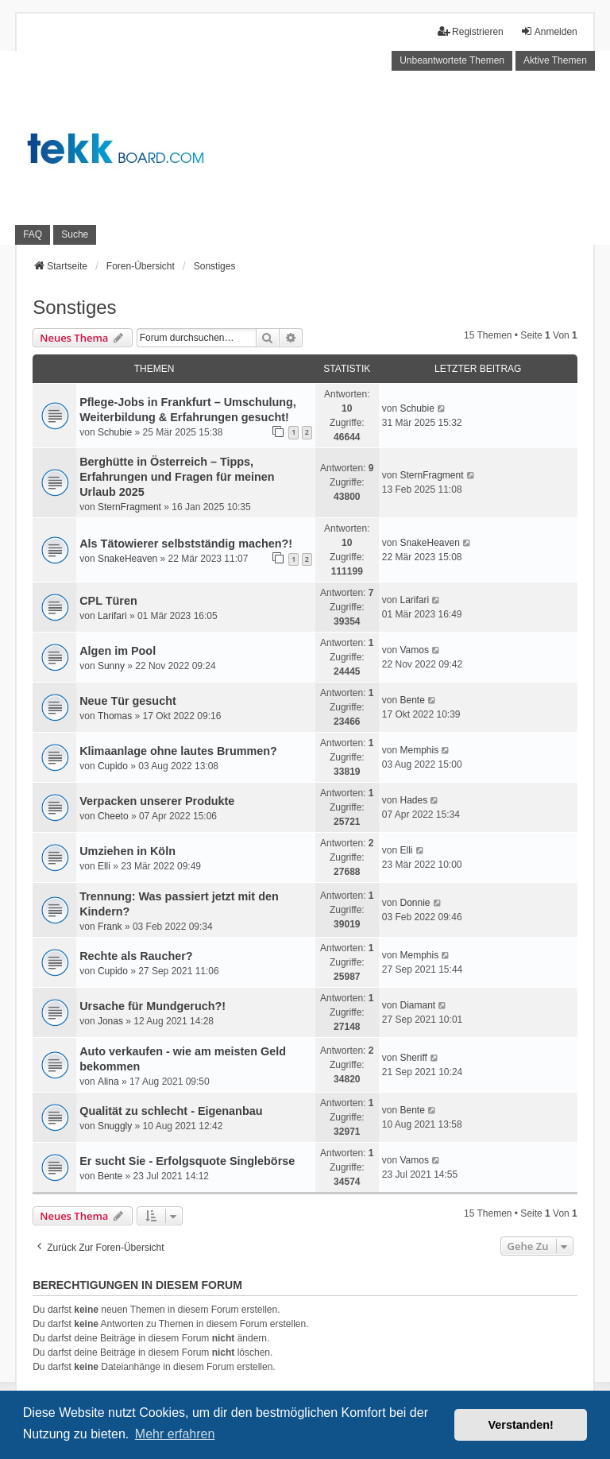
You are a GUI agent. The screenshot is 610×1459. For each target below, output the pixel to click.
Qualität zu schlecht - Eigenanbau (170, 1111)
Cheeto (113, 816)
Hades (413, 800)
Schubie (115, 432)
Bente (412, 700)
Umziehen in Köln (127, 851)
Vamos (414, 650)
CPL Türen (108, 600)
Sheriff (413, 1057)
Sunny (111, 665)
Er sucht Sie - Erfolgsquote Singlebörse (187, 1161)
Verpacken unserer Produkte (156, 801)
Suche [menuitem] (74, 234)
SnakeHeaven (127, 558)
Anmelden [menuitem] (548, 31)
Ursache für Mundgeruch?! (152, 1006)
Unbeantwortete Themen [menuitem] (452, 60)
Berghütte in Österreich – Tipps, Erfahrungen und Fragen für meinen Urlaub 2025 (176, 476)
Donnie (415, 902)
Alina (108, 1081)
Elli (104, 866)
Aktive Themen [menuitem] (555, 60)
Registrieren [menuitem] (471, 31)
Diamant (417, 1005)
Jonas (110, 1021)
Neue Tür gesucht (127, 701)
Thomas (115, 716)
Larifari (112, 615)
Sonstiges (74, 307)
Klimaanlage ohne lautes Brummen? (178, 751)
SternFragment (129, 507)
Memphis (419, 750)
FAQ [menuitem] (32, 234)
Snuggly (115, 1126)
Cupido (113, 766)
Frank (110, 926)
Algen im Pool (117, 650)
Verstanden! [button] (521, 1424)
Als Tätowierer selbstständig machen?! (185, 543)
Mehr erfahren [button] (175, 1434)
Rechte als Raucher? (135, 956)
